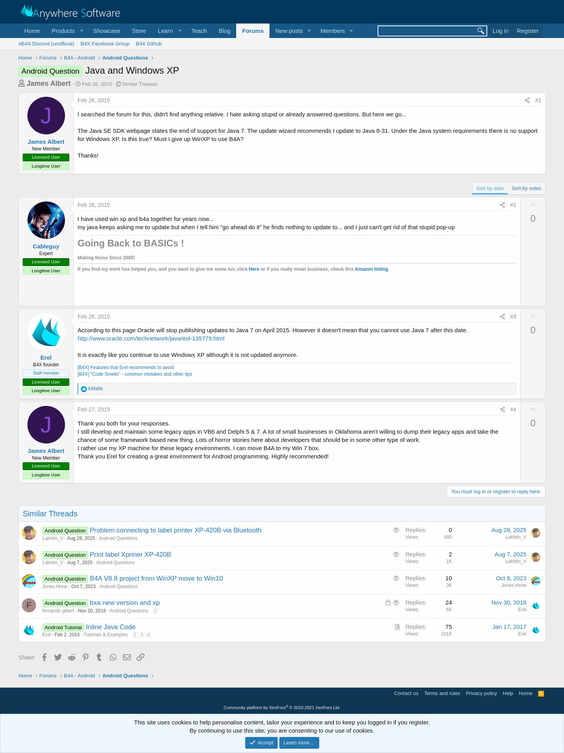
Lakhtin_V (52, 538)
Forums (253, 30)
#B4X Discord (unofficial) (46, 44)
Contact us (406, 693)
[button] (66, 31)
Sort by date (490, 188)
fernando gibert (58, 611)
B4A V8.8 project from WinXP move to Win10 (156, 578)
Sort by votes (526, 188)
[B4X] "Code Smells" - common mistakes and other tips (135, 374)
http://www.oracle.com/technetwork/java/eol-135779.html (151, 338)
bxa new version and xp (125, 602)
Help (508, 693)
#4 (513, 409)
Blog (224, 30)
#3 (513, 316)
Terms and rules (442, 693)
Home (32, 30)
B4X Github (149, 44)
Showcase (106, 30)
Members (332, 30)
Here (254, 269)
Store (139, 30)
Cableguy (46, 246)
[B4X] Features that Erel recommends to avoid (126, 367)
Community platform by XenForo (282, 707)
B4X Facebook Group (105, 44)
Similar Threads (139, 84)
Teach (199, 30)
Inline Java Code (111, 627)
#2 (513, 205)
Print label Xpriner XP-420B (130, 554)
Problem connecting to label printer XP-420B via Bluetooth (175, 530)
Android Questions (118, 538)
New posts (289, 30)
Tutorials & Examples (105, 634)
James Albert (48, 83)
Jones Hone (54, 586)
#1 (538, 100)
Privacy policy (481, 693)
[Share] (527, 101)
